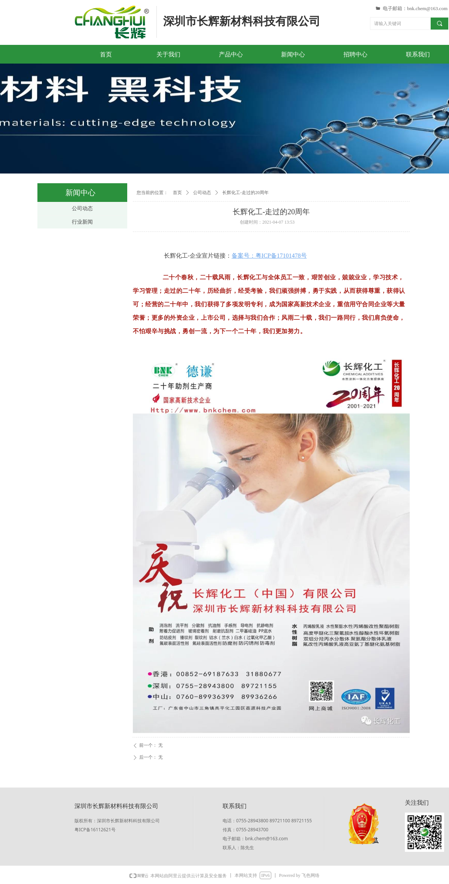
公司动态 (202, 192)
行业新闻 (82, 222)
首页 (177, 192)
